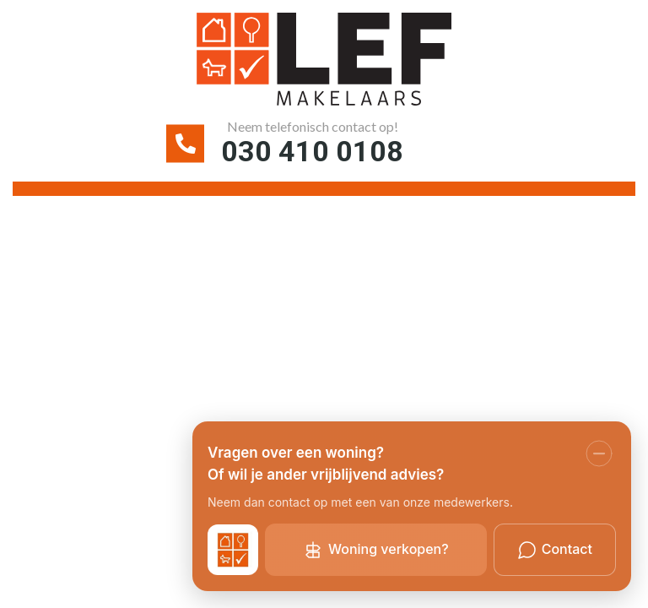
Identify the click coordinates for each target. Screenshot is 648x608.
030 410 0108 (312, 151)
